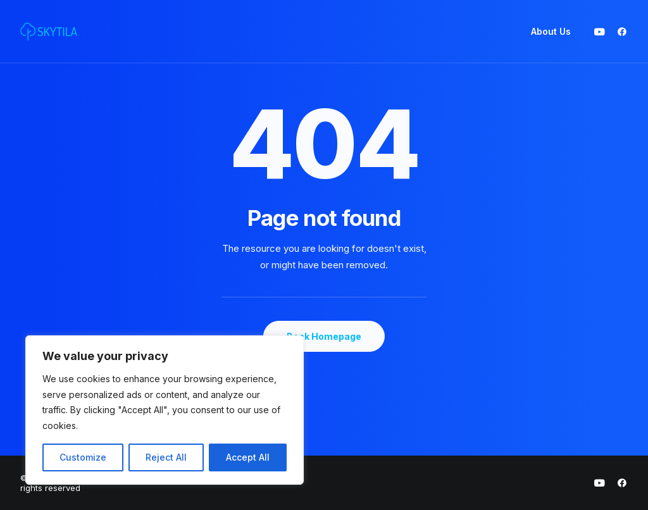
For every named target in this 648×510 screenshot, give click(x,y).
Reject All (166, 457)
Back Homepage (324, 336)
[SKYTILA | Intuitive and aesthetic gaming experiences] (48, 31)
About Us (551, 31)
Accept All (248, 457)
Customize (82, 457)
